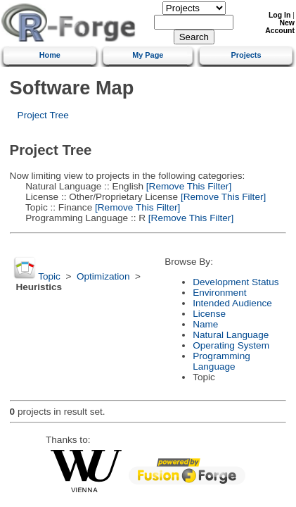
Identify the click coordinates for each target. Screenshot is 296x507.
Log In (279, 15)
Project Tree (43, 115)
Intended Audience (232, 303)
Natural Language (231, 335)
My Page (147, 55)
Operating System (231, 345)
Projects (246, 55)
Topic (49, 276)
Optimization (103, 276)
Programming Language (221, 361)
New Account (280, 27)
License (209, 313)
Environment (219, 292)
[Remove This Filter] (187, 186)
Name (205, 324)
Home (49, 55)
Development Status (235, 282)
